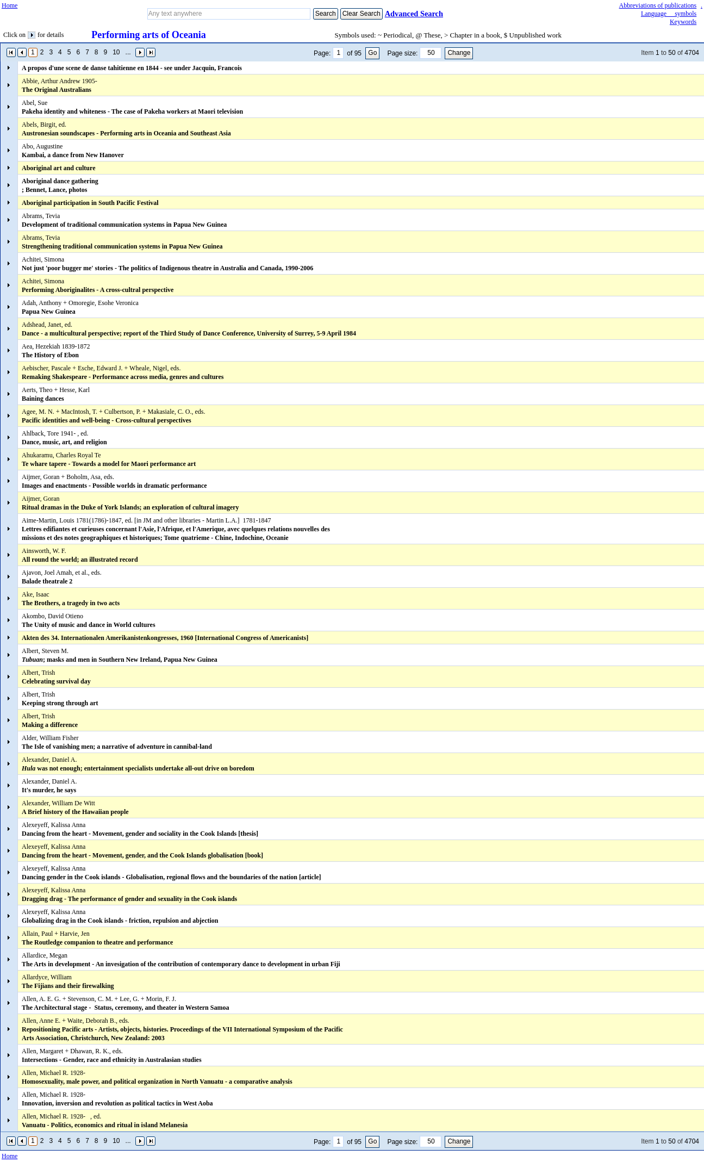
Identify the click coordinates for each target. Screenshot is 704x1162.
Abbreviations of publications (658, 5)
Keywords (683, 22)
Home (9, 5)
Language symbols (668, 13)
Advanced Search (414, 13)
